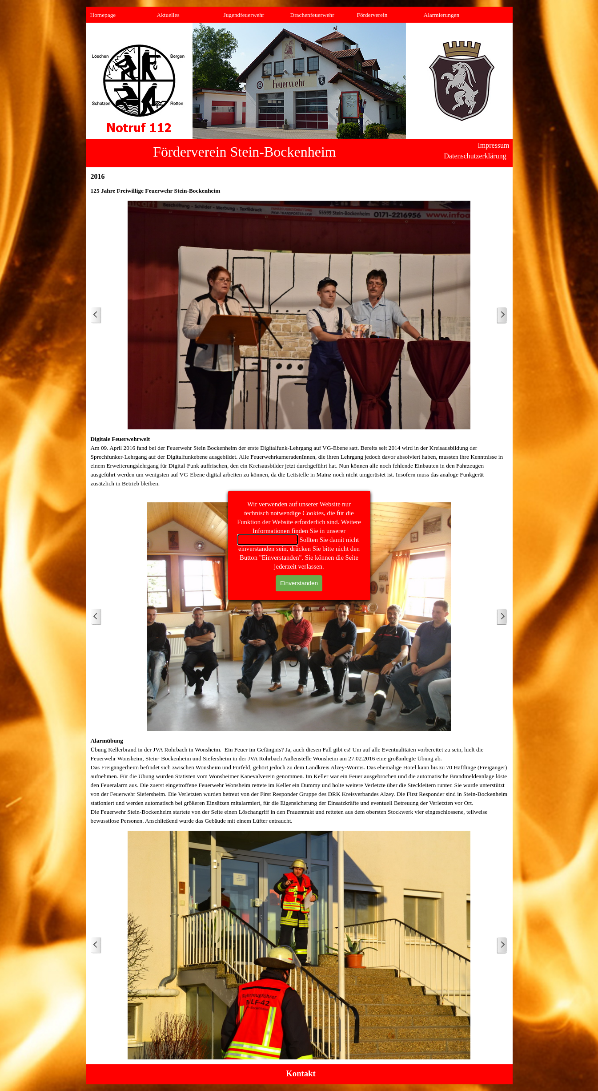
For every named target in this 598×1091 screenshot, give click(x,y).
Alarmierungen (442, 15)
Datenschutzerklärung (268, 539)
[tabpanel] (299, 190)
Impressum (493, 145)
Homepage (103, 15)
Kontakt (300, 1073)
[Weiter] (502, 315)
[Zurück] (96, 315)
